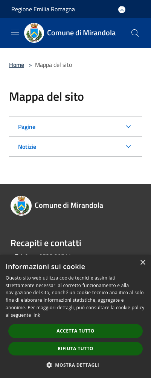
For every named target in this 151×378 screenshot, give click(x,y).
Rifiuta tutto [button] (75, 348)
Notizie (27, 146)
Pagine (26, 126)
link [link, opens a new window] (36, 315)
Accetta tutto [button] (75, 331)
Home (16, 64)
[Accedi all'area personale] (121, 9)
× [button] (142, 263)
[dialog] (75, 316)
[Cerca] (135, 33)
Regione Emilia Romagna (43, 9)
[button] (75, 364)
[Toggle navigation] (15, 32)
